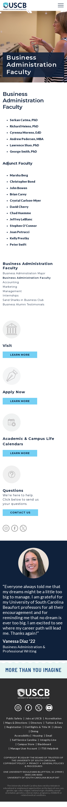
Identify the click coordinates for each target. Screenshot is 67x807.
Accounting (11, 282)
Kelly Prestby (19, 238)
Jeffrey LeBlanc (21, 219)
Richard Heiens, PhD (24, 126)
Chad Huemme (20, 213)
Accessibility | (22, 735)
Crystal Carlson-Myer (25, 200)
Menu (61, 5)
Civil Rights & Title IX (37, 726)
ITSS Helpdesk (49, 748)
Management (12, 291)
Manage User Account (24, 748)
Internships (11, 295)
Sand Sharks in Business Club (23, 300)
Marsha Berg (19, 175)
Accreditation (53, 718)
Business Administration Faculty (27, 277)
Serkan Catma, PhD (24, 120)
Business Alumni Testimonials (23, 304)
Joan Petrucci (19, 232)
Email (49, 735)
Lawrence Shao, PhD (24, 145)
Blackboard (44, 744)
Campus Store (26, 744)
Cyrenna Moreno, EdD (25, 132)
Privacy (34, 763)
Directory (36, 722)
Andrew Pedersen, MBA (26, 139)
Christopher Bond (22, 181)
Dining (34, 731)
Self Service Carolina (24, 739)
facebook (14, 528)
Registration (14, 726)
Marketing (10, 286)
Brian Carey (18, 194)
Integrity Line (48, 739)
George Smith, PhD (23, 151)
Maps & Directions (16, 722)
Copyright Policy (14, 763)
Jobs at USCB (33, 718)
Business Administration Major (24, 273)
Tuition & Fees (54, 722)
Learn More (20, 354)
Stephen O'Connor (23, 226)
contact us (20, 512)
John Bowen (18, 188)
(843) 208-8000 (33, 774)
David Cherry (19, 207)
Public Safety (14, 718)
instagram (6, 528)
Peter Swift (18, 244)
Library (58, 726)
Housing (37, 735)
